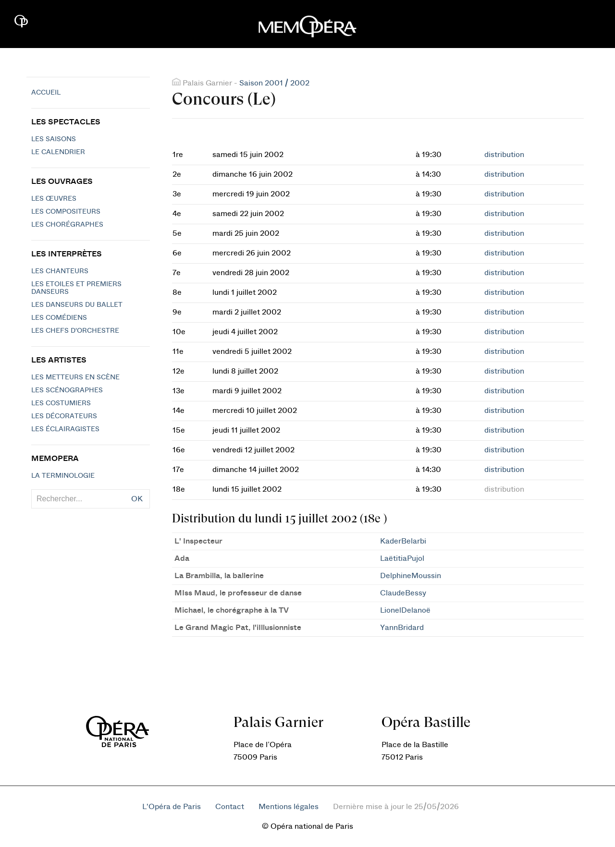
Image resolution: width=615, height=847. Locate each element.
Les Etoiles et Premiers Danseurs (76, 288)
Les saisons (53, 139)
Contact (229, 807)
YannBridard (402, 627)
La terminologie (63, 475)
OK (137, 499)
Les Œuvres (53, 198)
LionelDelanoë (405, 610)
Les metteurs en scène (75, 377)
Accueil (46, 92)
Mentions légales (288, 807)
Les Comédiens (59, 318)
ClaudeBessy (403, 593)
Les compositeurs (65, 211)
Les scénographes (67, 390)
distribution (504, 154)
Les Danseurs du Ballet (77, 305)
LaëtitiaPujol (402, 558)
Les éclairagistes (65, 429)
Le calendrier (58, 152)
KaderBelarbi (403, 541)
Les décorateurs (64, 416)
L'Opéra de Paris (171, 807)
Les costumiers (61, 403)
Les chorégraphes (67, 224)
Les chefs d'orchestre (75, 330)
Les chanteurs (59, 271)
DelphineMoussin (410, 576)
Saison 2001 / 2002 (274, 83)
